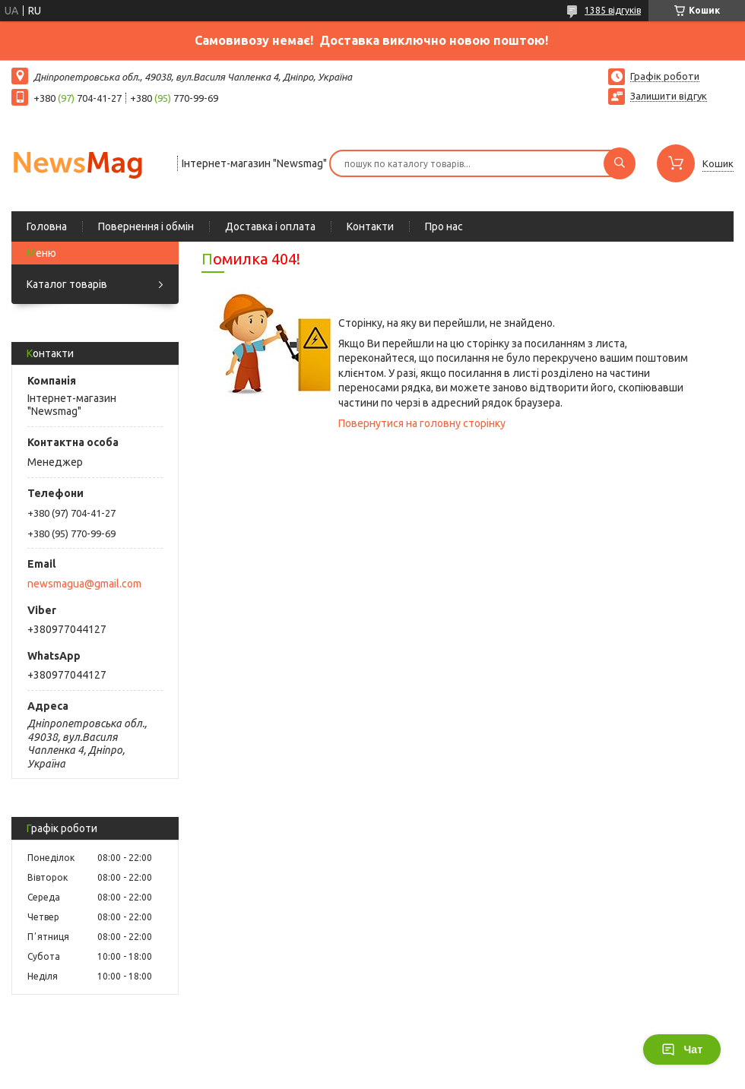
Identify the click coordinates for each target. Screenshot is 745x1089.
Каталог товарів (67, 284)
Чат (681, 1049)
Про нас (444, 226)
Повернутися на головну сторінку (422, 423)
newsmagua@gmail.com (84, 584)
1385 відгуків (613, 10)
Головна (47, 226)
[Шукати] (620, 163)
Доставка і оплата (270, 226)
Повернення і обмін (146, 226)
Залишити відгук (668, 95)
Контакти (370, 226)
